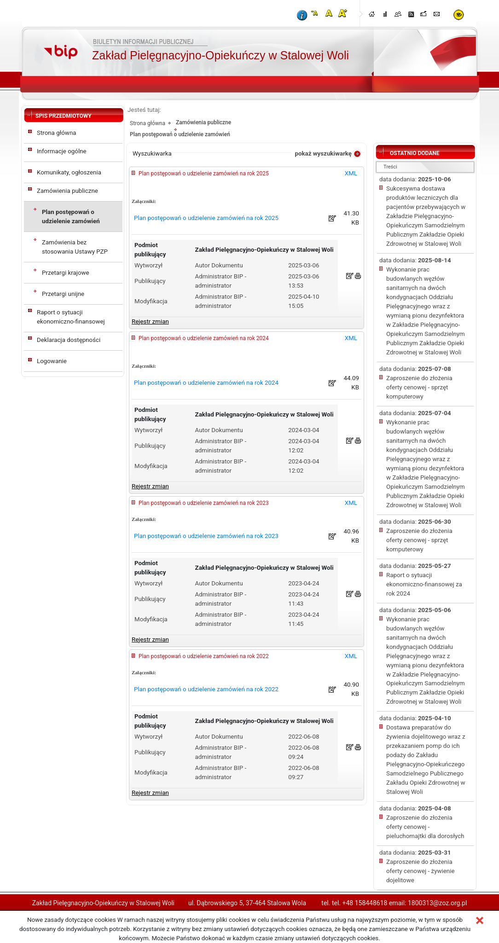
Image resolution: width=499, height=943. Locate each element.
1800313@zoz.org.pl (437, 903)
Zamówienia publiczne (67, 190)
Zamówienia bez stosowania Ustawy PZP (75, 247)
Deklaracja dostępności (68, 339)
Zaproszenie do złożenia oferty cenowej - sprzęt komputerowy (419, 387)
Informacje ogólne (62, 151)
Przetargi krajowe (65, 272)
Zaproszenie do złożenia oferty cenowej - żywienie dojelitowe (420, 871)
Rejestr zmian (150, 321)
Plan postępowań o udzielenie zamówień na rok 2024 (204, 338)
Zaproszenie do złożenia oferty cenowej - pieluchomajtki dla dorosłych (425, 826)
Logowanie (52, 361)
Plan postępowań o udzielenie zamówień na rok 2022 (204, 656)
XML (351, 173)
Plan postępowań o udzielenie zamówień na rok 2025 (204, 173)
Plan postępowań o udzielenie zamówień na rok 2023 (204, 503)
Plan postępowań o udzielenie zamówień (71, 216)
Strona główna (56, 132)
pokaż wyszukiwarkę (323, 153)
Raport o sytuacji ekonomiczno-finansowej (71, 317)
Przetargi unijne (63, 293)
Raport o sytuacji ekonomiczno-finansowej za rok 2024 (424, 584)
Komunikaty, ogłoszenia (69, 172)
